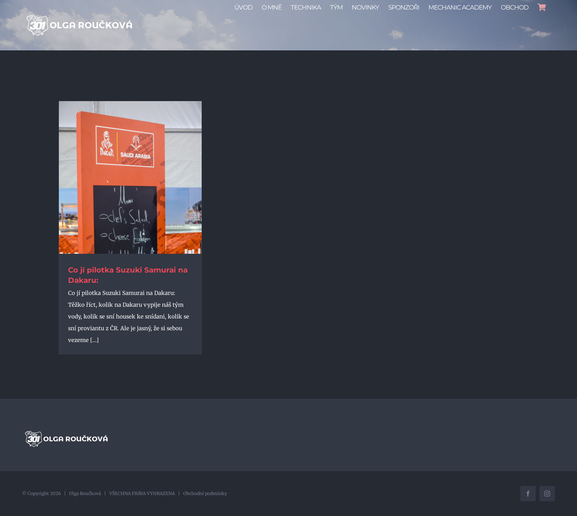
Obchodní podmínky (205, 493)
